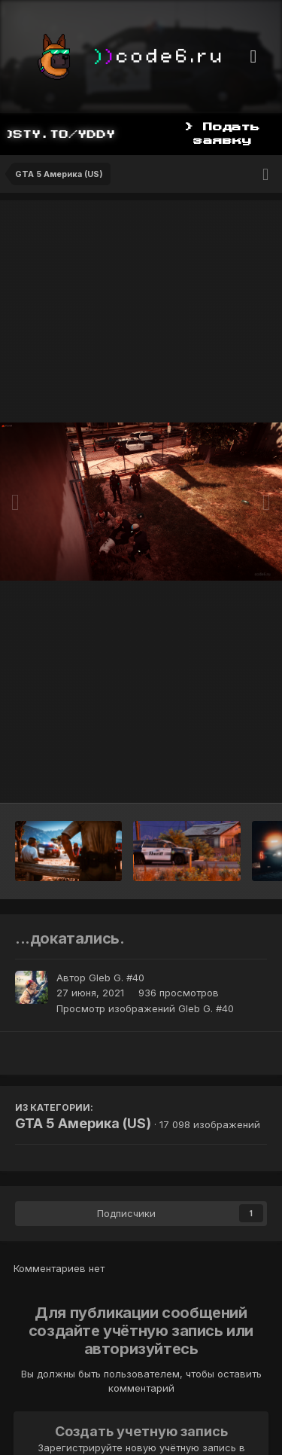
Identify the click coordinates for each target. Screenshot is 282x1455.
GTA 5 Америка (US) (83, 1123)
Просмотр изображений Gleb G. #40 (145, 1008)
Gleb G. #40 (116, 978)
